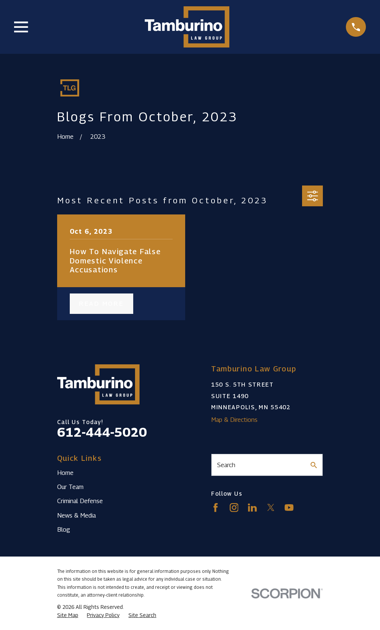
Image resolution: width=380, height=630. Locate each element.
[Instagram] (234, 507)
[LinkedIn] (252, 507)
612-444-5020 (102, 432)
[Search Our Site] (314, 465)
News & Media (76, 515)
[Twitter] (270, 507)
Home (65, 472)
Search (226, 465)
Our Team (70, 486)
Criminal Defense (80, 501)
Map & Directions (234, 419)
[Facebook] (215, 507)
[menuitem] (67, 615)
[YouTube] (289, 507)
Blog (63, 529)
